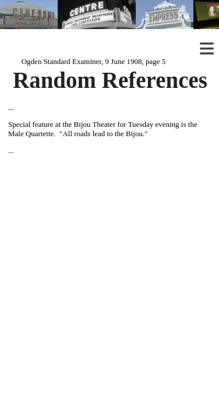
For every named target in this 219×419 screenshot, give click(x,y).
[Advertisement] (109, 237)
